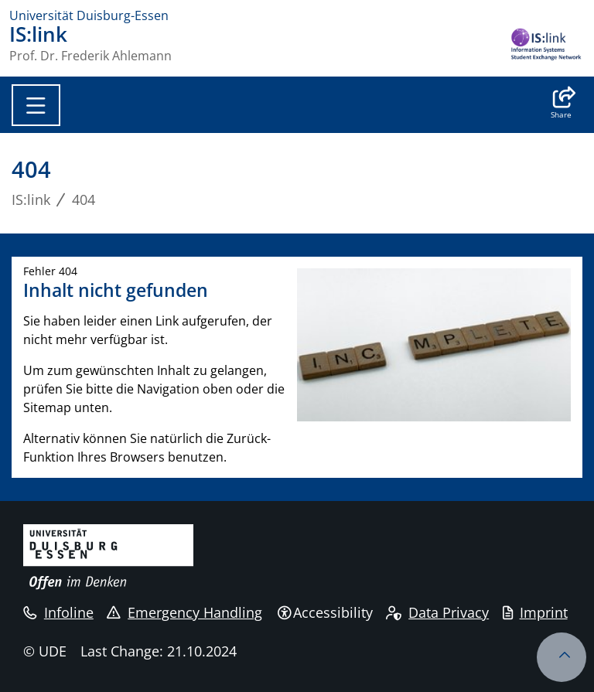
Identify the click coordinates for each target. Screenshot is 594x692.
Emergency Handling (184, 612)
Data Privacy (437, 612)
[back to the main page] (546, 46)
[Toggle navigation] (36, 105)
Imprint (535, 612)
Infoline (58, 612)
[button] (561, 104)
